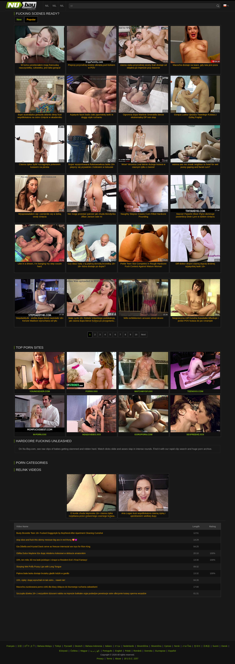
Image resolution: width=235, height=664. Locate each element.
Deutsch (78, 646)
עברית (117, 646)
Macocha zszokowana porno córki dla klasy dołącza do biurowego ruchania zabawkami (56, 587)
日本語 (206, 646)
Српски (167, 646)
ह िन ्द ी (29, 646)
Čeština (73, 651)
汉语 (20, 646)
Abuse (118, 658)
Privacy (100, 658)
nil (47, 5)
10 (136, 334)
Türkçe (58, 646)
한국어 (197, 646)
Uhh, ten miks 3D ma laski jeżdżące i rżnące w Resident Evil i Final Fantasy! (51, 560)
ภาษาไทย (187, 646)
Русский (68, 646)
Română (137, 651)
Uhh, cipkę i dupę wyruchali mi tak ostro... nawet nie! (40, 580)
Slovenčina (156, 646)
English (118, 651)
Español (172, 651)
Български (160, 651)
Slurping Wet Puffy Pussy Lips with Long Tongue (38, 566)
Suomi (216, 646)
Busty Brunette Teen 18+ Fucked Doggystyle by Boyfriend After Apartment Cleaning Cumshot (59, 533)
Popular (31, 19)
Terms (109, 658)
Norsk (177, 646)
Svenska (148, 651)
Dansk (224, 646)
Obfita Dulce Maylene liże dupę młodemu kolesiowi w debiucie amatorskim (51, 553)
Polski (128, 651)
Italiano (108, 646)
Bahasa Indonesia (93, 646)
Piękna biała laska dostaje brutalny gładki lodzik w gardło (42, 573)
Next (143, 334)
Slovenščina (142, 646)
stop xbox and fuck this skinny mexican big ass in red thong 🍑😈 (46, 540)
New (19, 19)
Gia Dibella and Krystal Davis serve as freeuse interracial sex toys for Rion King (53, 546)
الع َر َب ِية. (95, 651)
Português (107, 651)
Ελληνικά (63, 651)
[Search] (218, 5)
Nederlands (128, 646)
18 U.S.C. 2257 (131, 658)
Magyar (84, 651)
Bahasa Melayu (44, 646)
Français (10, 646)
